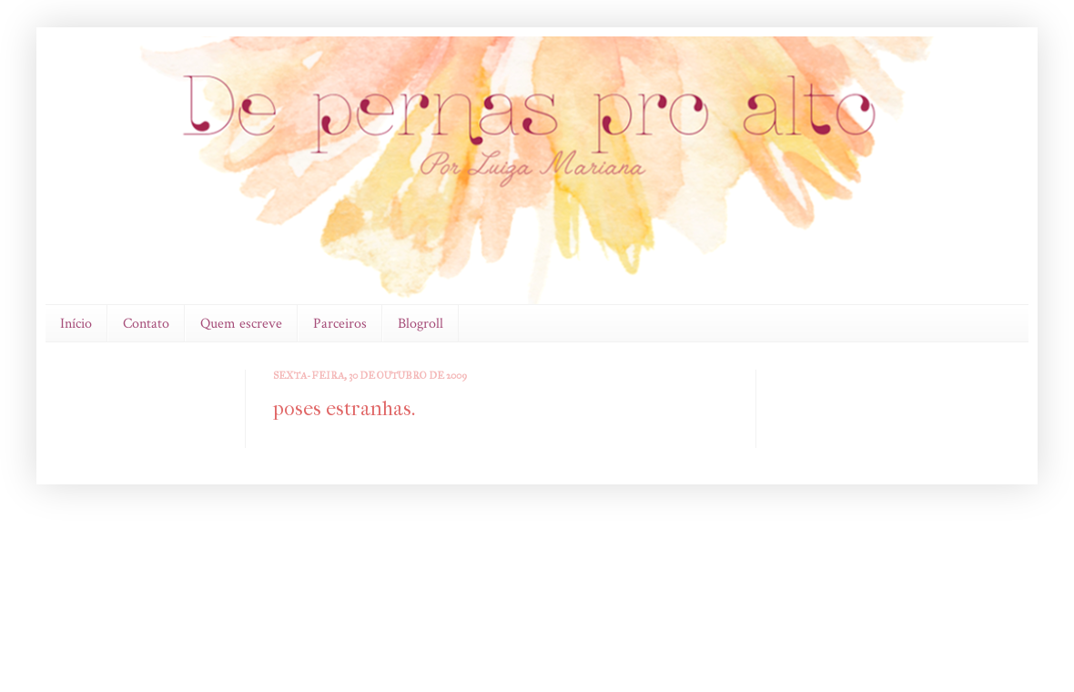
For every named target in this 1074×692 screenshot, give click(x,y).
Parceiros (340, 323)
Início (76, 323)
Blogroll (420, 323)
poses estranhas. (344, 409)
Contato (146, 323)
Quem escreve (241, 323)
